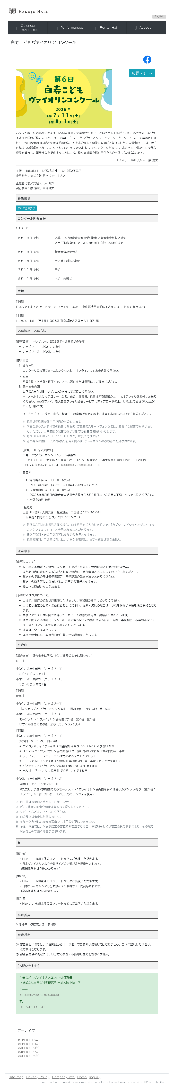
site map (16, 1077)
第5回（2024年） (29, 1055)
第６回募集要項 (26, 208)
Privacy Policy (37, 1077)
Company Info (63, 1077)
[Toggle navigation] (28, 27)
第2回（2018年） (29, 1044)
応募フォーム (142, 72)
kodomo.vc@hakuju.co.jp (81, 464)
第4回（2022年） (29, 1052)
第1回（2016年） (29, 1040)
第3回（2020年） (29, 1047)
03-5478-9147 (33, 1007)
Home (82, 1077)
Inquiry (94, 1077)
